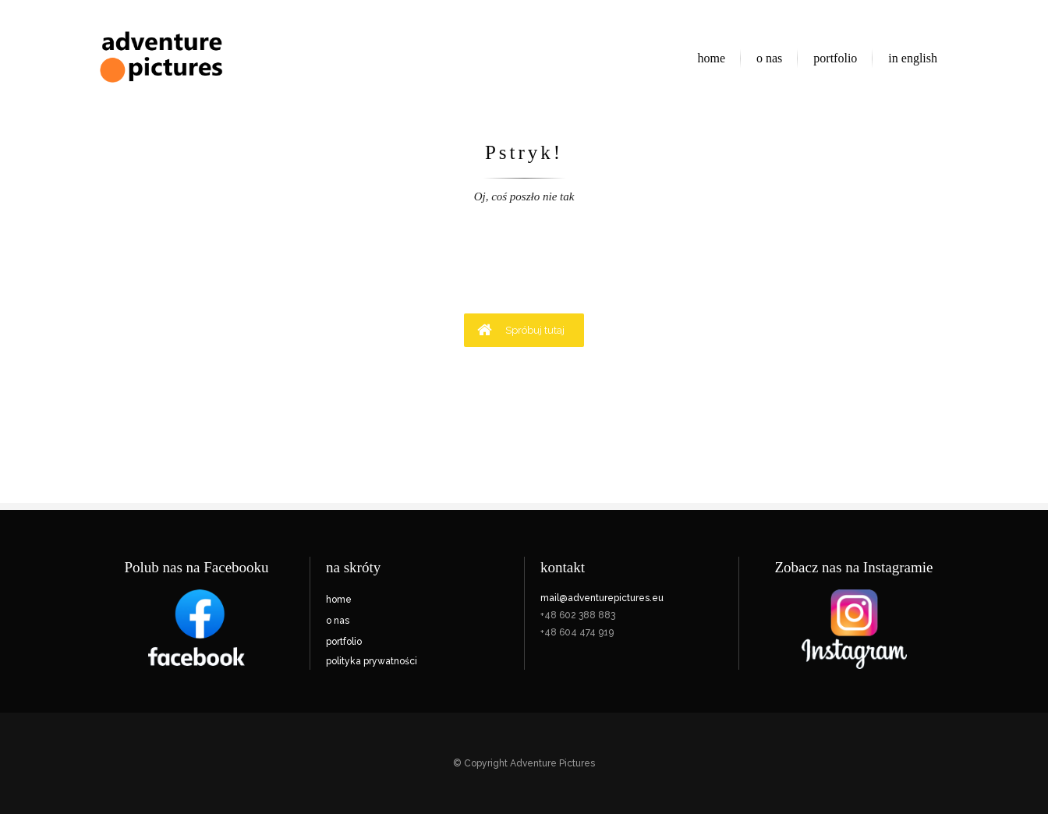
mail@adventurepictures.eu (602, 598)
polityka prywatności (371, 661)
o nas (337, 620)
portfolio (344, 641)
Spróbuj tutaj (521, 330)
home (339, 599)
